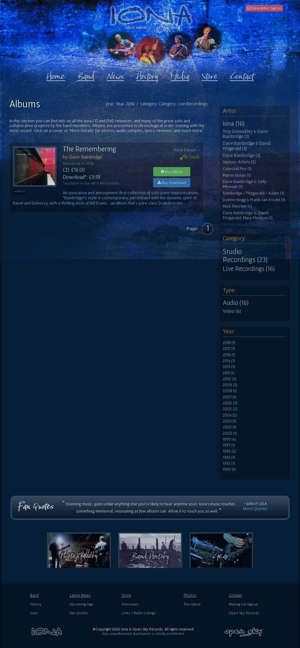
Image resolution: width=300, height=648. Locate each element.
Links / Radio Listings (138, 613)
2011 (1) (228, 373)
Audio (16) (235, 302)
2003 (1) (229, 421)
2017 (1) (229, 349)
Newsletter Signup (264, 8)
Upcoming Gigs (81, 604)
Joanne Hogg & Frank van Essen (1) (254, 199)
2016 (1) (229, 355)
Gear (34, 613)
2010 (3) (229, 379)
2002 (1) (229, 427)
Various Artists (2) (239, 162)
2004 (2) (230, 415)
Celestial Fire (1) (237, 168)
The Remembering (89, 149)
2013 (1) (229, 367)
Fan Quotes (79, 613)
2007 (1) (229, 397)
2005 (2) (230, 409)
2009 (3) (230, 385)
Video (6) (232, 311)
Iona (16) (233, 123)
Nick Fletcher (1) (237, 206)
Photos (190, 595)
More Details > (186, 150)
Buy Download (172, 182)
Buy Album (171, 172)
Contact (235, 595)
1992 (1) (229, 463)
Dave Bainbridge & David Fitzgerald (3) (247, 146)
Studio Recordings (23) (245, 255)
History (35, 604)
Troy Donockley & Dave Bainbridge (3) (245, 134)
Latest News (80, 595)
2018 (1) (229, 343)
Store (126, 595)
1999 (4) (229, 439)
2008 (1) (230, 391)
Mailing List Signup (243, 604)
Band (34, 595)
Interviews (130, 604)
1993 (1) (229, 457)
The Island (192, 604)
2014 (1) (229, 361)
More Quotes (255, 508)
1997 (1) (229, 445)
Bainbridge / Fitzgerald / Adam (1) (253, 193)
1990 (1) (229, 469)
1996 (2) (229, 451)
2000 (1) (230, 433)
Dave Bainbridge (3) (241, 155)
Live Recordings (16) (249, 268)
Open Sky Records (244, 613)
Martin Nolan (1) (237, 175)
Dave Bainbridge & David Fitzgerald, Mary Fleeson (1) (247, 215)
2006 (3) (230, 403)
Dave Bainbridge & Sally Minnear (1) (245, 184)
